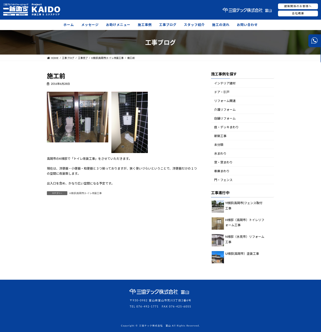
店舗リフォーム (225, 118)
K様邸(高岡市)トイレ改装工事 (85, 193)
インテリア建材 (225, 83)
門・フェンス (223, 180)
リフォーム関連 (225, 101)
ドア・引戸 (221, 92)
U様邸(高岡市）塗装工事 (242, 253)
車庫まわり (221, 171)
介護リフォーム (225, 109)
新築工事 (220, 136)
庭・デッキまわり (226, 127)
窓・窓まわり (223, 162)
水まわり (220, 153)
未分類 (218, 144)
